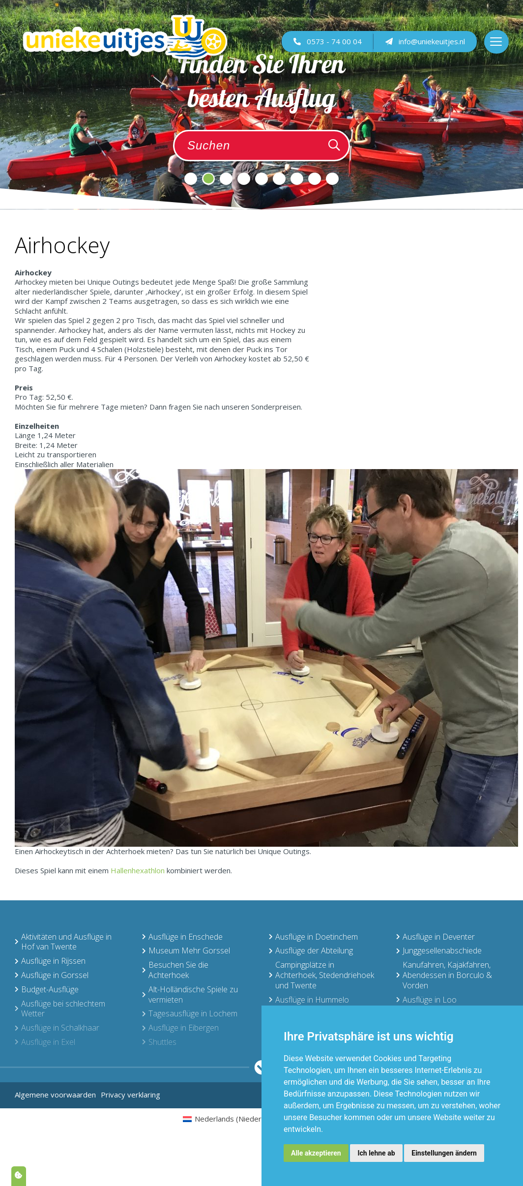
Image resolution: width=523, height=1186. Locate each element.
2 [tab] (208, 179)
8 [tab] (314, 179)
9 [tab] (332, 179)
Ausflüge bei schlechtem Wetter (60, 1008)
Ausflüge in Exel (45, 1042)
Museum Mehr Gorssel (186, 950)
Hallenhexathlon (138, 870)
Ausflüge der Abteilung (311, 950)
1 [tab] (190, 179)
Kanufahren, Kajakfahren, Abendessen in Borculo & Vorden (444, 975)
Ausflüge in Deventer (435, 936)
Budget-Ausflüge (47, 989)
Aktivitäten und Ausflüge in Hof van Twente (63, 941)
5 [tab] (261, 179)
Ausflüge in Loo (426, 999)
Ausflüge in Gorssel (51, 975)
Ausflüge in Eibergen (180, 1027)
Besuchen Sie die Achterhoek (175, 969)
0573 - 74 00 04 (327, 45)
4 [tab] (243, 179)
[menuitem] (236, 1119)
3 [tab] (226, 179)
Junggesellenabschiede (439, 950)
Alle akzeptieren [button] (316, 1153)
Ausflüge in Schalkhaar (57, 1027)
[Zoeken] (334, 145)
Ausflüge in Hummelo (309, 999)
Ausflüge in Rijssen (50, 960)
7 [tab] (297, 179)
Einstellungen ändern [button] (444, 1153)
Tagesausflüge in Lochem (189, 1013)
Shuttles (159, 1042)
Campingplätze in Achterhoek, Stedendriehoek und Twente (321, 975)
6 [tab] (279, 179)
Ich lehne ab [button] (376, 1153)
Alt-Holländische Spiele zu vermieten (190, 994)
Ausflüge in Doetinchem (313, 936)
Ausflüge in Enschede (182, 936)
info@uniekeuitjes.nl (425, 45)
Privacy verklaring (130, 1094)
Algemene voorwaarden (55, 1094)
